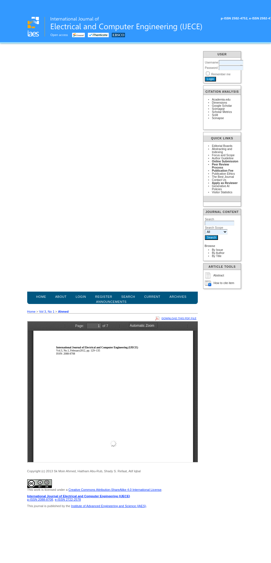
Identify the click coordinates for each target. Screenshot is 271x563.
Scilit (215, 115)
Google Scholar (222, 105)
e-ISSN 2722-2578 (68, 499)
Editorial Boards (222, 145)
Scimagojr (218, 108)
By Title (216, 256)
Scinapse (218, 118)
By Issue (217, 249)
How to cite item (223, 283)
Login (81, 296)
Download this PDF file (179, 318)
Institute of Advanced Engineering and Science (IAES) (108, 506)
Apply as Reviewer (225, 183)
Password (211, 67)
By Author (218, 253)
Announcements (111, 301)
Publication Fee (222, 170)
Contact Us (219, 179)
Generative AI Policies (220, 188)
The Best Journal (223, 176)
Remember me (221, 74)
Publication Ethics (223, 173)
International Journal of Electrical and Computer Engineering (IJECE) (78, 496)
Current (152, 296)
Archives (178, 296)
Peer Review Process (220, 166)
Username (211, 62)
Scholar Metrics (222, 111)
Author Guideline (222, 158)
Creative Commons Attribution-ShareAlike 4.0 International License (114, 489)
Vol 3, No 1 (46, 311)
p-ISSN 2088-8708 (40, 499)
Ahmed (63, 311)
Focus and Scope (223, 155)
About (61, 296)
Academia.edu (221, 99)
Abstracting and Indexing (222, 150)
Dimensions (219, 102)
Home (41, 296)
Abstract (218, 275)
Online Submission (225, 161)
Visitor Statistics (222, 192)
